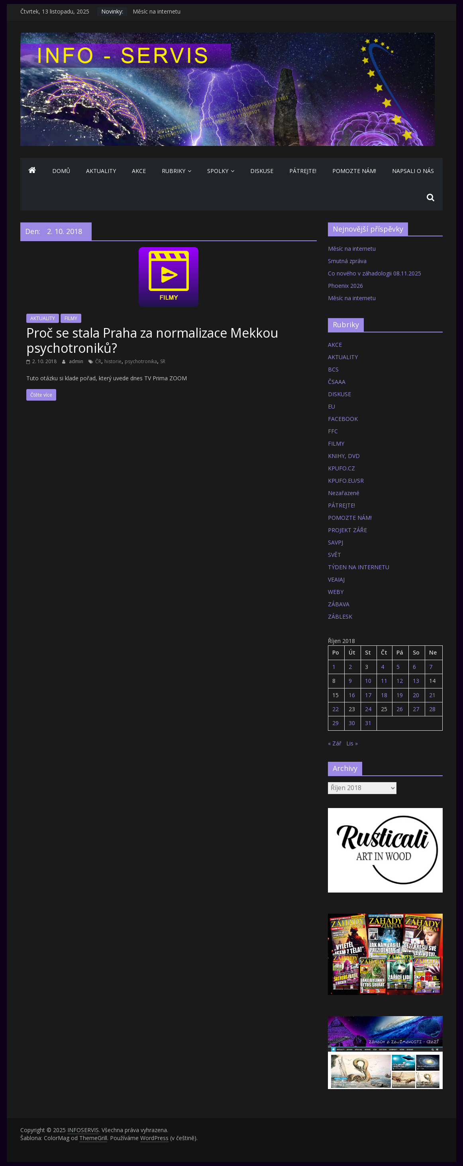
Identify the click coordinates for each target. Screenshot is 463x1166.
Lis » (352, 743)
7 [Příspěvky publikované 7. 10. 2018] (430, 666)
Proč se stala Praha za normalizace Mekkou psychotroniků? (152, 340)
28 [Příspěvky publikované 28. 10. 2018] (432, 709)
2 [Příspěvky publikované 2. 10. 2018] (350, 666)
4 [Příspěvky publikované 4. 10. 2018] (382, 666)
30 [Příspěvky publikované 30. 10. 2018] (352, 723)
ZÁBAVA (338, 604)
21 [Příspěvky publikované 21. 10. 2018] (432, 695)
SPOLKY (217, 171)
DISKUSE (261, 171)
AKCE (139, 171)
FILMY (71, 318)
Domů (61, 171)
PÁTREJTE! (302, 171)
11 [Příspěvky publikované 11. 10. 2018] (384, 680)
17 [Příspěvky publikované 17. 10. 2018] (368, 695)
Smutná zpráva (347, 261)
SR (162, 361)
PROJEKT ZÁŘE (347, 530)
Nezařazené (343, 493)
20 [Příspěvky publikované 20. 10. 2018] (416, 695)
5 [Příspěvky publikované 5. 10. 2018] (398, 666)
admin (76, 361)
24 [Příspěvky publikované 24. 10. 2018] (368, 709)
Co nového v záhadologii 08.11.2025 (374, 273)
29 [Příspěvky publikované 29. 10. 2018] (335, 723)
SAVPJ (335, 542)
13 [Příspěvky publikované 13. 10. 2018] (416, 680)
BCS (333, 369)
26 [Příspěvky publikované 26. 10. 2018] (399, 709)
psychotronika (141, 361)
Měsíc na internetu (156, 11)
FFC (333, 431)
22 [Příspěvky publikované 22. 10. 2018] (335, 709)
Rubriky (173, 171)
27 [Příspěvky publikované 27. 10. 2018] (416, 709)
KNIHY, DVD (344, 456)
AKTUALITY (101, 171)
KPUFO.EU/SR (346, 480)
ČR (98, 361)
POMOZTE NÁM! (354, 171)
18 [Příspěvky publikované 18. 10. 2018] (384, 695)
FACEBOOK (343, 419)
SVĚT (334, 554)
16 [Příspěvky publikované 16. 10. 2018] (352, 695)
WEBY (335, 592)
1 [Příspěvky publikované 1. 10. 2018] (333, 666)
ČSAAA (336, 381)
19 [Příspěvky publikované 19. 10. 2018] (399, 695)
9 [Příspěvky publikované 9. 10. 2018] (350, 680)
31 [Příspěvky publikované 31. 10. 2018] (368, 723)
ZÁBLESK (340, 616)
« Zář (334, 743)
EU (331, 406)
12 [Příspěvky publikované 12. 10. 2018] (399, 680)
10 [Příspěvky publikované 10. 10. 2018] (368, 680)
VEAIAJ (336, 579)
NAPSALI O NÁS (413, 171)
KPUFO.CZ (341, 468)
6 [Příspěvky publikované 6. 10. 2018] (414, 666)
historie (113, 361)
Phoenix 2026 (345, 285)
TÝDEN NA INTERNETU (358, 567)
